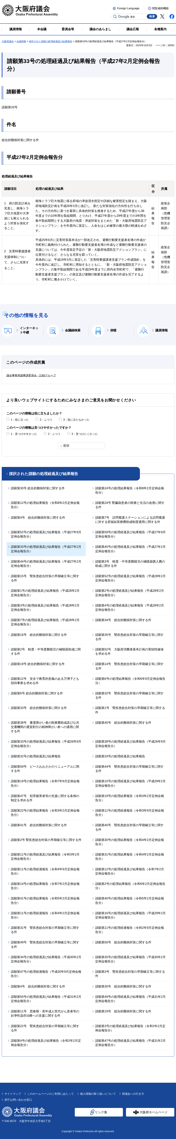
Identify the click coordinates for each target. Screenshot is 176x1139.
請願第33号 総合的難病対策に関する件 (39, 708)
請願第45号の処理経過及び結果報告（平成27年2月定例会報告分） (130, 549)
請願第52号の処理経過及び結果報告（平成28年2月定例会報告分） (130, 578)
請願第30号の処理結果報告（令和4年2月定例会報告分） (129, 842)
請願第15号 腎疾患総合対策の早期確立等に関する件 (45, 578)
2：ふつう (46, 419)
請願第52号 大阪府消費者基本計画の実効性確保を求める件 (129, 651)
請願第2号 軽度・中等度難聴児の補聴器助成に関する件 (46, 651)
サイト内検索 (115, 16)
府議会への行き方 (133, 1093)
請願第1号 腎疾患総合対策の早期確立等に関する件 (130, 710)
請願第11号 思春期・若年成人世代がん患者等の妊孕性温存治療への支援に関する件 (45, 1013)
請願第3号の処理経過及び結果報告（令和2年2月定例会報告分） (130, 1028)
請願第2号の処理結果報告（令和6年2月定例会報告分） (130, 886)
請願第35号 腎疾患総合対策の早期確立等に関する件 (129, 637)
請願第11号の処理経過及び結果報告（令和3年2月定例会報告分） (45, 856)
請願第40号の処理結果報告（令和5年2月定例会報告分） (129, 900)
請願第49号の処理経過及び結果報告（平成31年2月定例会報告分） (130, 999)
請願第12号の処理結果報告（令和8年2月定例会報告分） (45, 505)
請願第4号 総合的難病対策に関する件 (38, 517)
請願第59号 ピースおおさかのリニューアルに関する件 (45, 769)
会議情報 (21, 41)
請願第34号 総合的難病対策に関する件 (123, 620)
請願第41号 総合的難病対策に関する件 (39, 825)
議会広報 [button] (132, 29)
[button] (127, 8)
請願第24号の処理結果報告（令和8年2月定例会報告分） (129, 490)
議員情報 (161, 330)
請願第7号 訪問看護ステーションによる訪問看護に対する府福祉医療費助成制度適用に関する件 (130, 520)
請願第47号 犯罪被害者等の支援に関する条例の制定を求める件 (45, 798)
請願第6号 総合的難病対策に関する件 (37, 693)
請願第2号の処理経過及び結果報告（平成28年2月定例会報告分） (129, 593)
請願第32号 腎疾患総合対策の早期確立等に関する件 (129, 695)
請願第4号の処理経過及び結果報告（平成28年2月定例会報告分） (129, 607)
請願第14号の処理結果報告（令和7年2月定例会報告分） (45, 886)
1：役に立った (20, 419)
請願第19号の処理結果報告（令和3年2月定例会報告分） (129, 798)
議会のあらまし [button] (100, 29)
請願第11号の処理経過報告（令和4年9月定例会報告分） (45, 871)
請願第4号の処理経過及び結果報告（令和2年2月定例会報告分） (46, 1043)
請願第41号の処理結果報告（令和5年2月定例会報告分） (45, 900)
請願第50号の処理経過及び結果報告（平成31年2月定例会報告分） (46, 999)
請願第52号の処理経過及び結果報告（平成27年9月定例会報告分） (46, 534)
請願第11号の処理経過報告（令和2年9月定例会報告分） (129, 930)
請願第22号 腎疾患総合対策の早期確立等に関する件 (45, 1028)
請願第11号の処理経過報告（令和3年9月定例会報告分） (129, 813)
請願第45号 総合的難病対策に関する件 (123, 722)
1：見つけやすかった (24, 433)
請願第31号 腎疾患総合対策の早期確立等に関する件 (45, 930)
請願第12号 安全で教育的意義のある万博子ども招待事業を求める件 (45, 681)
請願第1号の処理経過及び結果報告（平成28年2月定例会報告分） (45, 593)
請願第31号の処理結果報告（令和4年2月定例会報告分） (129, 856)
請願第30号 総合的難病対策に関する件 (38, 488)
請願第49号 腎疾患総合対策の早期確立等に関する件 (45, 944)
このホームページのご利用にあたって (50, 1093)
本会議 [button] (41, 29)
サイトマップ (12, 1093)
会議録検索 (72, 330)
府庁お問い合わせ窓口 (18, 1099)
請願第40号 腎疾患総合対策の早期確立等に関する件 (129, 827)
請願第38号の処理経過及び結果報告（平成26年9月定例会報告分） (130, 744)
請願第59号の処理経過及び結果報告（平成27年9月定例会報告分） (130, 534)
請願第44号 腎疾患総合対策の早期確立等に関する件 (129, 769)
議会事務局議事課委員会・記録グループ (31, 375)
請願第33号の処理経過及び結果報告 (120, 756)
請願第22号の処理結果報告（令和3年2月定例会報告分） (45, 813)
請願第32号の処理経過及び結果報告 (36, 756)
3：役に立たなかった (76, 419)
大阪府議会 (8, 41)
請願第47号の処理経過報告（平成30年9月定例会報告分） (46, 974)
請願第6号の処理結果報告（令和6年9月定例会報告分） (130, 681)
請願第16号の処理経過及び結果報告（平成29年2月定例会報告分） (130, 915)
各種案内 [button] (160, 29)
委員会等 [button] (68, 29)
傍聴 (113, 330)
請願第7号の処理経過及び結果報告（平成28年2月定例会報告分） (45, 622)
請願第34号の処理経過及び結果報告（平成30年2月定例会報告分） (46, 959)
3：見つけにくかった (85, 433)
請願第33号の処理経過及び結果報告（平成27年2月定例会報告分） (46, 549)
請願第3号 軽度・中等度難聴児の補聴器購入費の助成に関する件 (130, 564)
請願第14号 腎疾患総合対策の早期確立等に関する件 (129, 666)
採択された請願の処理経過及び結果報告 (50, 41)
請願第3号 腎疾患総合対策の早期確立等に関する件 (130, 974)
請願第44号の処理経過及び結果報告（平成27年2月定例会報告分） (46, 564)
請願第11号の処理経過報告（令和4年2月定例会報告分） (45, 915)
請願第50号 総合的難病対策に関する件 (123, 942)
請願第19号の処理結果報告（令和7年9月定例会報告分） (45, 783)
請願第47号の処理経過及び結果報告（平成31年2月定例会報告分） (130, 1043)
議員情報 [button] (15, 29)
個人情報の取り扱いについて (98, 1093)
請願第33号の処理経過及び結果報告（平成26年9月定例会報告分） (46, 744)
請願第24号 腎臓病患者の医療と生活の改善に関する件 (129, 505)
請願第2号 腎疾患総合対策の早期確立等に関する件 (46, 840)
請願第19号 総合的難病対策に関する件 (38, 664)
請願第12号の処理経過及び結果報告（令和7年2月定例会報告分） (129, 871)
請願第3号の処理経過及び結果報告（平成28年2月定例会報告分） (45, 607)
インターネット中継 (29, 330)
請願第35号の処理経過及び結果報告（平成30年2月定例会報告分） (130, 959)
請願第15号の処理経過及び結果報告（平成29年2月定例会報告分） (130, 783)
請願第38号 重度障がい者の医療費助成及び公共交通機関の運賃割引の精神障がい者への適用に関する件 (45, 727)
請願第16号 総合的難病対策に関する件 (39, 635)
